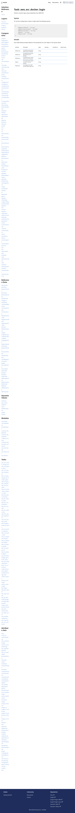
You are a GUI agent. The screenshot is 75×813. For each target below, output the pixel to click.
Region (3, 363)
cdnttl (3, 662)
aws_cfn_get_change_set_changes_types (5, 478)
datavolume (4, 116)
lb (1, 192)
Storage (3, 372)
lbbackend (4, 194)
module (3, 734)
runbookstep (4, 230)
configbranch (5, 82)
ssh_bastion (4, 455)
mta (2, 207)
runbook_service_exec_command (5, 444)
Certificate (4, 302)
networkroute (5, 215)
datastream (4, 114)
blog (49, 2)
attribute (3, 401)
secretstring (4, 760)
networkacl (4, 213)
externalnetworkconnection (5, 139)
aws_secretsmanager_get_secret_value (5, 557)
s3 (2, 232)
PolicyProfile (4, 355)
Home (3, 14)
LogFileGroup (5, 334)
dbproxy (3, 120)
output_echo (4, 605)
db (2, 118)
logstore (3, 198)
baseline (3, 50)
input (2, 406)
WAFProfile (4, 384)
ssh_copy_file (4, 620)
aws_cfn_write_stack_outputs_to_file (5, 491)
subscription (4, 251)
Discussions (30, 795)
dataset (3, 112)
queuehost (4, 221)
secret (3, 234)
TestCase (3, 374)
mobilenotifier (5, 202)
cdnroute (3, 71)
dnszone (3, 124)
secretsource (4, 759)
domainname (5, 690)
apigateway (4, 40)
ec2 (2, 128)
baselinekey (4, 54)
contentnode (4, 95)
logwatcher (4, 728)
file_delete (4, 588)
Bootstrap (4, 293)
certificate (4, 664)
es (2, 131)
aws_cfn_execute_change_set (5, 472)
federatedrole (5, 150)
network (3, 211)
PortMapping (5, 359)
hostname (4, 700)
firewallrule (4, 169)
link (2, 724)
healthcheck (4, 181)
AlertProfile (4, 285)
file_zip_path (4, 597)
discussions (55, 2)
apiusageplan (5, 42)
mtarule (3, 209)
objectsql (3, 217)
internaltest (4, 188)
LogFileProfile (5, 336)
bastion (3, 56)
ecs (2, 130)
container (4, 669)
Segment (3, 27)
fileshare (3, 156)
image (3, 187)
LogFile (3, 333)
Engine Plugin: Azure (56, 802)
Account (3, 22)
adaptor (3, 38)
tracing (3, 766)
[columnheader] (18, 47)
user (2, 263)
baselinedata (4, 52)
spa (2, 247)
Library (29, 797)
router (3, 223)
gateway (3, 173)
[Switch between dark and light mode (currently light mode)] (60, 2)
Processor (4, 361)
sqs (2, 249)
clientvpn (3, 76)
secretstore (4, 236)
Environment (4, 23)
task (2, 253)
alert (2, 633)
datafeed (3, 111)
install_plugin (5, 599)
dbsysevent (4, 686)
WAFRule (3, 386)
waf (2, 770)
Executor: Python (55, 806)
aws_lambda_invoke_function (5, 525)
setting (3, 414)
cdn (2, 59)
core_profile (4, 684)
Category (3, 300)
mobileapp (4, 200)
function (3, 171)
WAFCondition (5, 382)
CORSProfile (4, 298)
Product (3, 25)
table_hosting (5, 764)
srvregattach (4, 762)
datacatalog (4, 105)
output (3, 412)
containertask (5, 92)
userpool (3, 264)
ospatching (4, 745)
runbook (3, 228)
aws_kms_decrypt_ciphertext (5, 516)
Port (2, 357)
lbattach (3, 722)
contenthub (4, 93)
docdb (3, 126)
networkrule (4, 736)
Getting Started (7, 795)
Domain (3, 327)
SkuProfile (4, 371)
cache (3, 57)
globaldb (3, 179)
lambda (3, 190)
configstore (4, 84)
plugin (3, 751)
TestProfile (4, 376)
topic (2, 257)
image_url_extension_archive (5, 715)
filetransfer (4, 162)
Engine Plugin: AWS (56, 799)
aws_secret (4, 403)
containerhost (5, 86)
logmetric (4, 726)
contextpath (4, 679)
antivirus (3, 635)
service (3, 238)
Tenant (3, 29)
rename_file (4, 611)
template (3, 255)
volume (3, 768)
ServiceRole (4, 369)
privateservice (5, 219)
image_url (4, 707)
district (3, 688)
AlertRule (3, 287)
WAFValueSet (5, 392)
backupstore (4, 44)
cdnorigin (4, 65)
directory (3, 122)
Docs (52, 795)
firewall (3, 164)
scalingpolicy (4, 753)
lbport (3, 196)
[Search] (68, 2)
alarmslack (4, 421)
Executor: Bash (55, 804)
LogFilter (3, 338)
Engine (52, 797)
